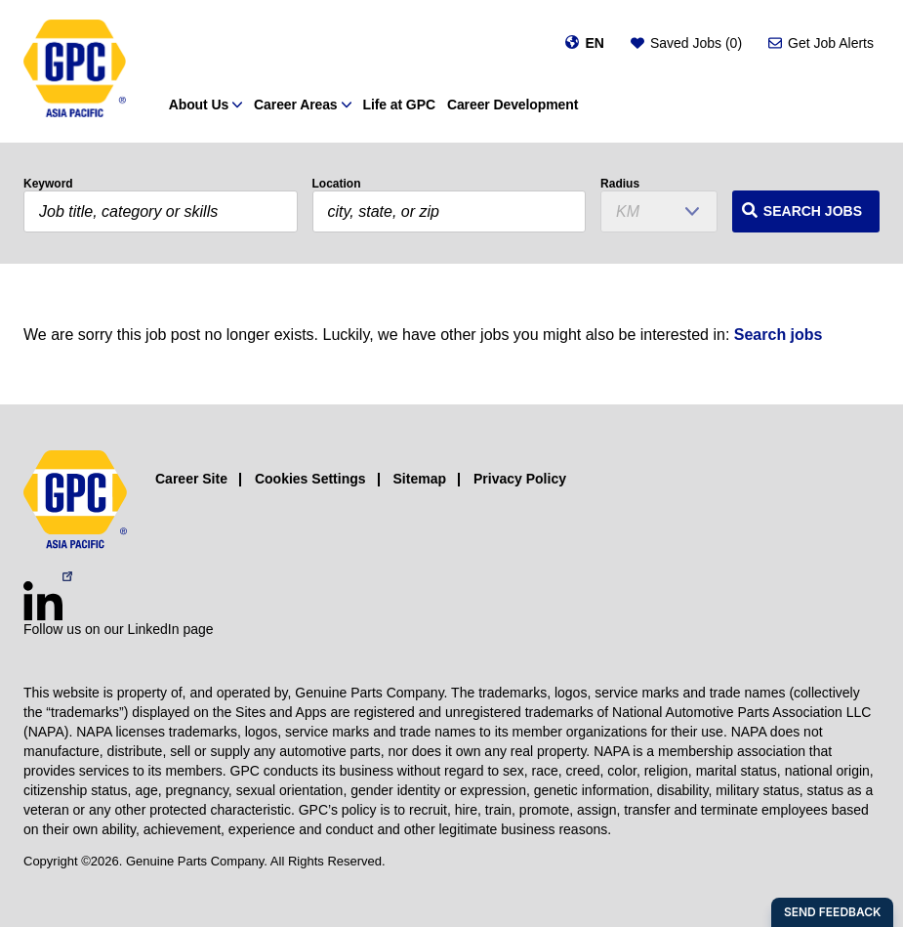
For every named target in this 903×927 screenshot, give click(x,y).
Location (336, 183)
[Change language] (584, 43)
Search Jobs (812, 211)
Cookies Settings (310, 478)
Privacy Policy (519, 478)
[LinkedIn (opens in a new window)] (42, 600)
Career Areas (295, 104)
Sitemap (419, 478)
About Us (198, 104)
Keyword (48, 183)
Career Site (191, 478)
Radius (619, 183)
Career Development (512, 104)
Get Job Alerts (831, 43)
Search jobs (778, 334)
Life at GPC (399, 104)
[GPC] (74, 71)
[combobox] (449, 211)
